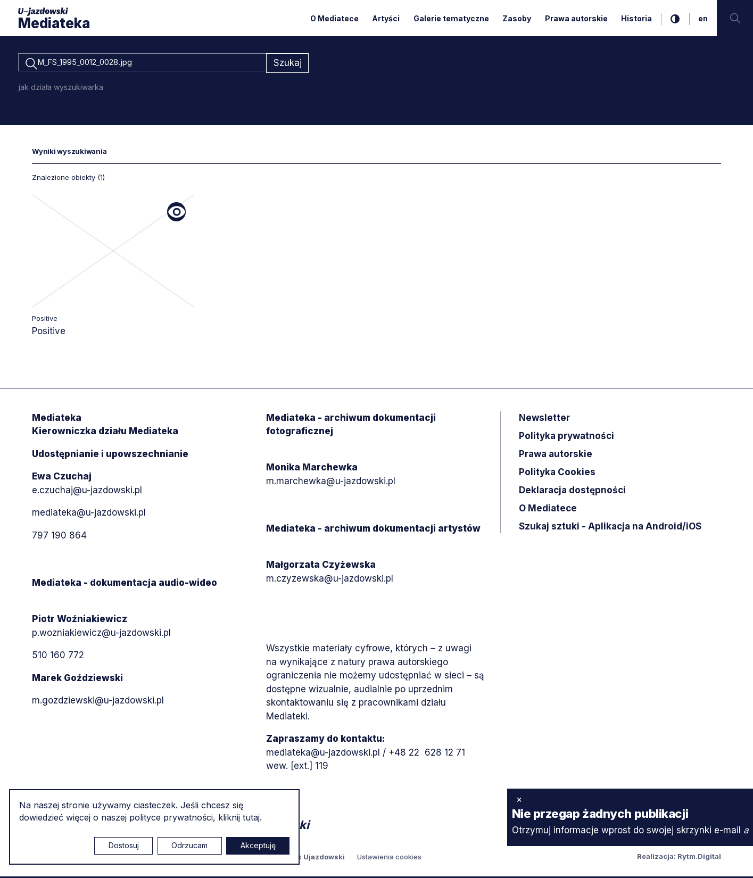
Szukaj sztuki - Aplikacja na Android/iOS (610, 528)
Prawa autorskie (576, 18)
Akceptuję (258, 845)
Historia (636, 18)
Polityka (557, 473)
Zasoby (516, 18)
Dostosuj (124, 845)
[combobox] (142, 63)
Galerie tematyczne (451, 18)
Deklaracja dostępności (572, 491)
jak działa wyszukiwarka (61, 88)
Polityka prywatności (566, 437)
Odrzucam (189, 845)
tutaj (251, 817)
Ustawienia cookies (389, 858)
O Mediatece (334, 18)
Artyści (386, 18)
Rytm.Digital (699, 858)
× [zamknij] (519, 799)
